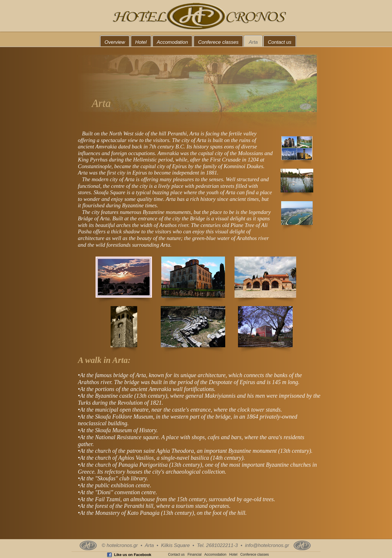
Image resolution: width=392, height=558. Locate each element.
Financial (195, 554)
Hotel (141, 42)
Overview (115, 42)
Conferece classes (218, 42)
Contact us (279, 42)
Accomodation (172, 42)
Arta (253, 42)
